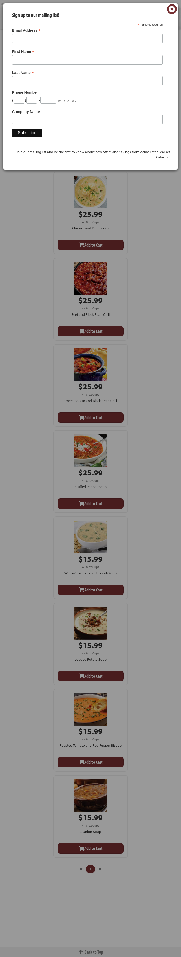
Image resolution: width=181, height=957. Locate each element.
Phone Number (25, 92)
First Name (23, 51)
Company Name (26, 112)
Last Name (23, 72)
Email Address (26, 30)
